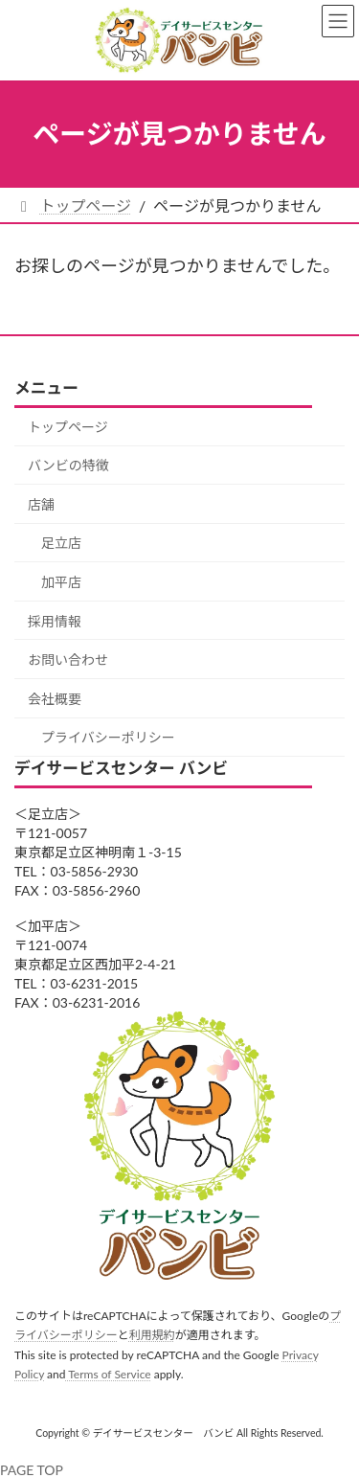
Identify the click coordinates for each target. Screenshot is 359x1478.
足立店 (61, 542)
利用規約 (152, 1335)
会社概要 (54, 698)
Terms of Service (107, 1374)
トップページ (68, 426)
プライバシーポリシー (108, 737)
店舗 (41, 503)
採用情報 (54, 620)
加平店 (61, 582)
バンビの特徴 (68, 465)
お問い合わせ (68, 659)
